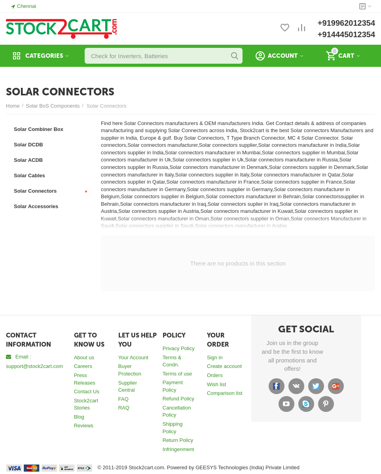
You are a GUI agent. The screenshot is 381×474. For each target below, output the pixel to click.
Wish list (216, 384)
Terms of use (177, 374)
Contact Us (86, 391)
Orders (215, 375)
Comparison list (225, 393)
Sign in (215, 357)
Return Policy (178, 440)
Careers (83, 366)
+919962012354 (346, 23)
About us (84, 357)
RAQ (123, 408)
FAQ (123, 399)
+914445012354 (346, 34)
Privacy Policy (179, 348)
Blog (79, 417)
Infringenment (178, 449)
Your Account (133, 357)
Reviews (83, 425)
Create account (224, 366)
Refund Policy (178, 399)
